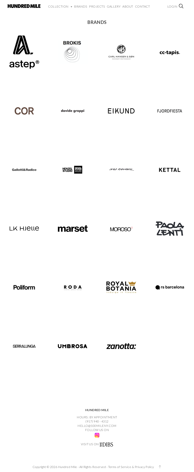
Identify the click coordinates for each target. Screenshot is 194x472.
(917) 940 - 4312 (97, 421)
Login (172, 6)
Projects (97, 6)
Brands (80, 6)
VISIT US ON (90, 444)
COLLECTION (60, 6)
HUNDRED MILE (97, 410)
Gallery (113, 6)
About (127, 6)
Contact (142, 6)
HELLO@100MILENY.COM (96, 425)
